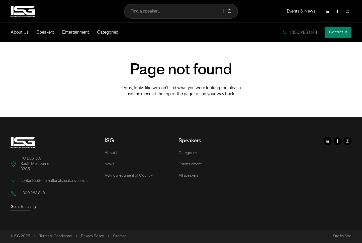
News (109, 164)
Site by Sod (342, 236)
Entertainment (75, 32)
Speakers (45, 32)
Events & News (301, 11)
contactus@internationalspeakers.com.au (54, 181)
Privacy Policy (92, 236)
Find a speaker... (180, 11)
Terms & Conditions (55, 236)
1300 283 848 (303, 33)
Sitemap (120, 236)
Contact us (338, 32)
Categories (107, 32)
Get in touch (24, 207)
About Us (20, 32)
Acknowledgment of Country (129, 175)
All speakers (188, 175)
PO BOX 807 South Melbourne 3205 (35, 164)
